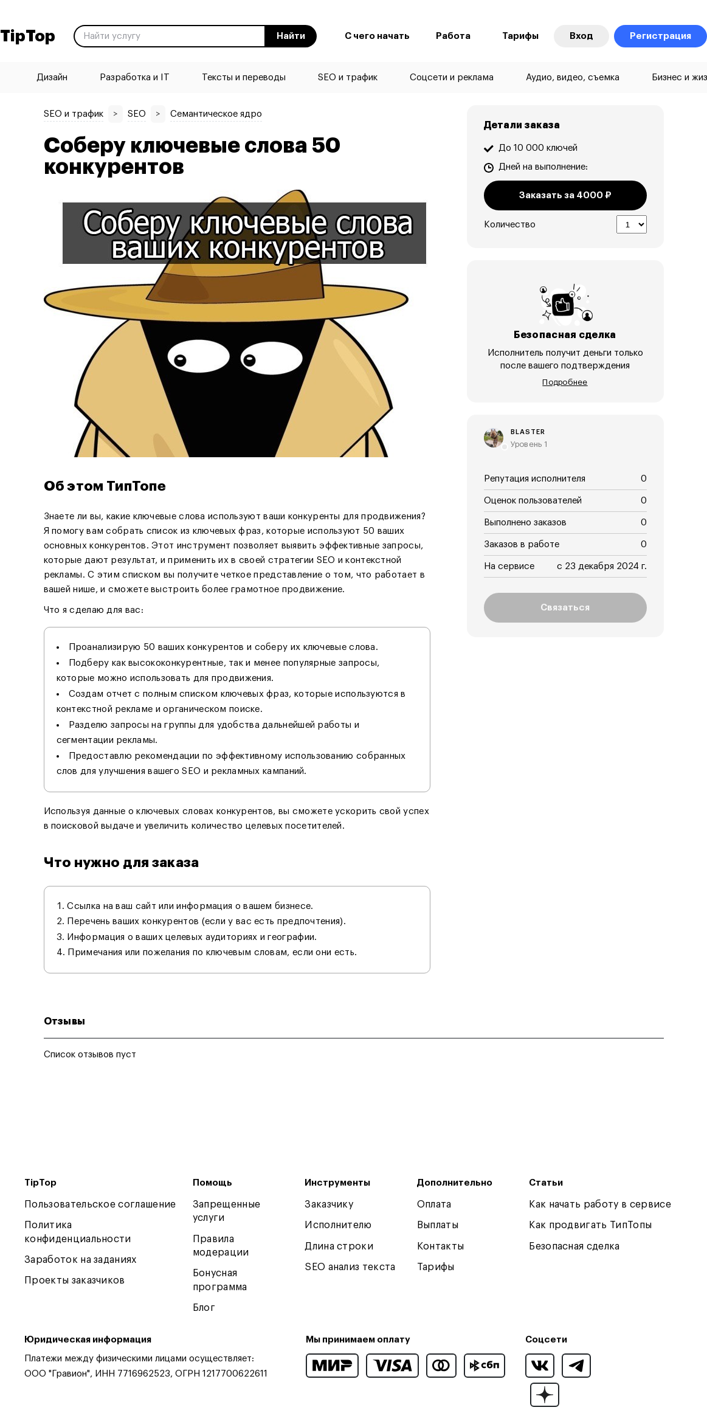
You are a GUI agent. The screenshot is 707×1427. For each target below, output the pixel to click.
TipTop (27, 36)
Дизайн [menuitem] (51, 77)
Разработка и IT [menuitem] (135, 77)
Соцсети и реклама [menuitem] (452, 77)
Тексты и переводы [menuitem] (244, 77)
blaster (528, 432)
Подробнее (564, 382)
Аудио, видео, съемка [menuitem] (572, 77)
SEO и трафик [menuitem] (348, 77)
